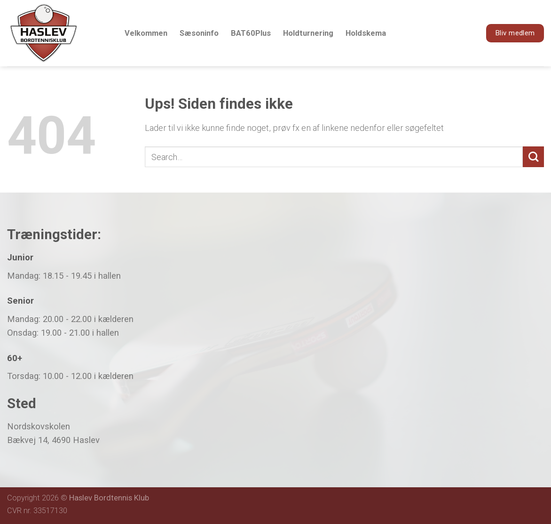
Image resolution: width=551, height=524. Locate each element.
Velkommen (146, 33)
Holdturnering (308, 33)
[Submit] (533, 157)
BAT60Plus (251, 33)
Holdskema (366, 33)
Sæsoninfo (199, 33)
